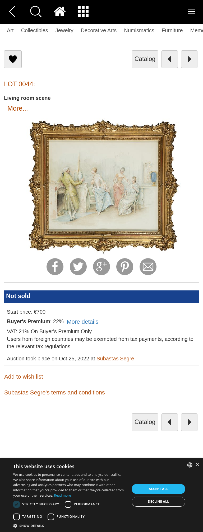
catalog (145, 58)
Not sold (18, 296)
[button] (69, 525)
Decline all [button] (158, 501)
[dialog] (101, 495)
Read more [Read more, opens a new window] (62, 495)
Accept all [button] (158, 489)
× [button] (197, 465)
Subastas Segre (115, 358)
